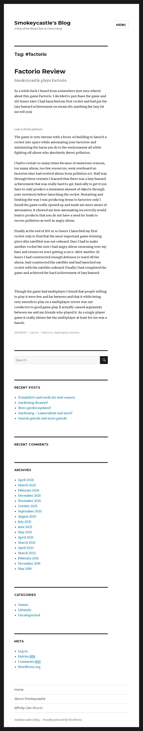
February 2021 (28, 558)
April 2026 (26, 480)
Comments (29, 662)
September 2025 (30, 511)
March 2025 (27, 542)
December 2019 (29, 563)
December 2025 (29, 495)
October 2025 (27, 506)
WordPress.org (29, 667)
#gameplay (61, 332)
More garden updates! (34, 408)
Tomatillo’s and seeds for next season (46, 397)
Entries (26, 656)
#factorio (47, 332)
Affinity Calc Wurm (28, 708)
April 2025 (26, 537)
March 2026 (27, 485)
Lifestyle (24, 610)
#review (74, 332)
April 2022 (26, 548)
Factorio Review (40, 71)
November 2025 (29, 501)
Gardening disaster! (33, 402)
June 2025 (25, 527)
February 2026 (28, 490)
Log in (23, 651)
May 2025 (25, 532)
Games (34, 332)
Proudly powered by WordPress (62, 719)
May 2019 (25, 569)
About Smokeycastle (29, 699)
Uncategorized (29, 615)
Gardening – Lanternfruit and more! (45, 413)
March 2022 (27, 553)
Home (18, 689)
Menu (121, 25)
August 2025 (27, 516)
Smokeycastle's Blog (42, 23)
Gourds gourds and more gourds (42, 418)
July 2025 (24, 522)
